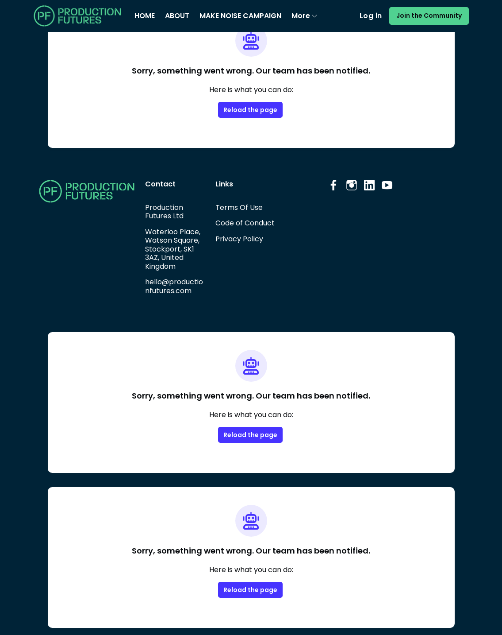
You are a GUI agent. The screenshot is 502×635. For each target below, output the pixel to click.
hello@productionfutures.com (174, 286)
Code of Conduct (243, 222)
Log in (376, 16)
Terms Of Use (238, 207)
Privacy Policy (238, 238)
